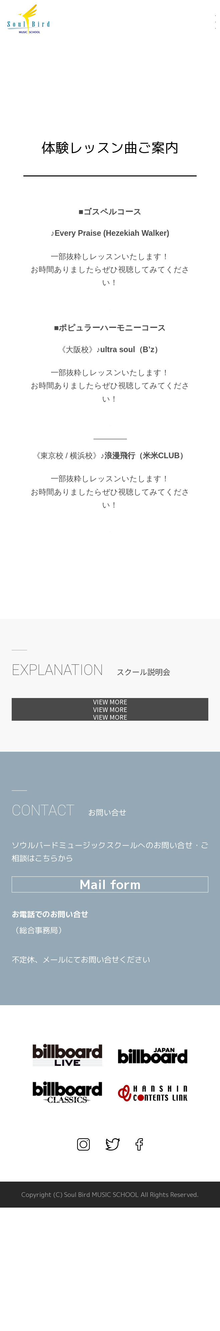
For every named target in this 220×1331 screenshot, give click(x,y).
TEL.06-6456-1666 (76, 1053)
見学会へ (110, 742)
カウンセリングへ (110, 775)
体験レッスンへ (110, 710)
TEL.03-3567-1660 (76, 1069)
